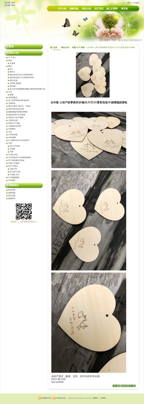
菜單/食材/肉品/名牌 (16, 109)
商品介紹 (86, 8)
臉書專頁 (11, 198)
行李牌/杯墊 (13, 135)
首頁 (55, 47)
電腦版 (95, 398)
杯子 (11, 69)
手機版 (103, 398)
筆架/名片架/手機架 (16, 117)
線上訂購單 (112, 8)
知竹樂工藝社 (10, 3)
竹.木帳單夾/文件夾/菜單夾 (18, 140)
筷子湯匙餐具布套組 (16, 160)
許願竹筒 (13, 169)
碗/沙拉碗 (13, 80)
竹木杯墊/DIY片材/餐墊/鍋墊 (19, 157)
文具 (10, 92)
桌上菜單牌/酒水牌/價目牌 (18, 100)
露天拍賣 (11, 196)
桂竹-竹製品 (13, 166)
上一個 (116, 386)
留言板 (124, 8)
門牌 (11, 152)
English (136, 3)
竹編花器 (11, 103)
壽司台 (12, 72)
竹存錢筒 (11, 180)
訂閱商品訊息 (60, 398)
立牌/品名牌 (13, 120)
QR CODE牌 (15, 146)
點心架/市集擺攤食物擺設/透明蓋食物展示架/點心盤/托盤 (27, 89)
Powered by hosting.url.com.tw (79, 398)
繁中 (129, 3)
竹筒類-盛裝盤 (15, 83)
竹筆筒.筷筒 (13, 155)
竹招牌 (12, 149)
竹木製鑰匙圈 (13, 177)
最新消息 (74, 8)
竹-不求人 (12, 57)
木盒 (10, 132)
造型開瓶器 (12, 97)
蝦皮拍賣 (11, 190)
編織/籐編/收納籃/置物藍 (18, 112)
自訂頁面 (98, 8)
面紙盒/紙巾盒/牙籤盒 (16, 115)
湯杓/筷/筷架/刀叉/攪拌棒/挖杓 (22, 77)
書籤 (11, 95)
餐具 (10, 66)
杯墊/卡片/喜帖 (78, 47)
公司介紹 (61, 8)
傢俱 (10, 60)
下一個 (132, 386)
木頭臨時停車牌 (14, 126)
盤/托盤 (13, 86)
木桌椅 (12, 63)
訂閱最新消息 (46, 398)
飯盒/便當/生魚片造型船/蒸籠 (21, 75)
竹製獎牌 (11, 129)
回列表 (124, 386)
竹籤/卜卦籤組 (13, 163)
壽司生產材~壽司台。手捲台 (19, 106)
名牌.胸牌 (12, 137)
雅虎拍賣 (11, 193)
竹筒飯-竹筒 (14, 175)
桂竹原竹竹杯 (15, 172)
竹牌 (10, 143)
